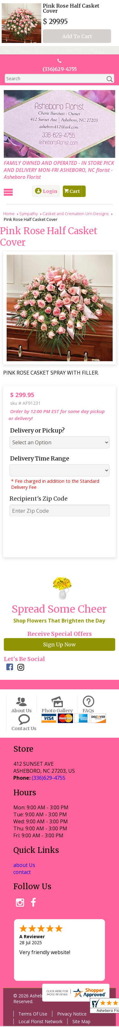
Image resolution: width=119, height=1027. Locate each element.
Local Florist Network (40, 1022)
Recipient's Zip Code (37, 499)
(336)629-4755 (59, 69)
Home (9, 214)
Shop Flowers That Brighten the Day (58, 621)
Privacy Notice (71, 1015)
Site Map (81, 1022)
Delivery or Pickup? (36, 431)
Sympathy (28, 214)
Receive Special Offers (59, 634)
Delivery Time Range (38, 459)
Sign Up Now (59, 645)
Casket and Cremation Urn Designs (76, 214)
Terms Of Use (32, 1015)
